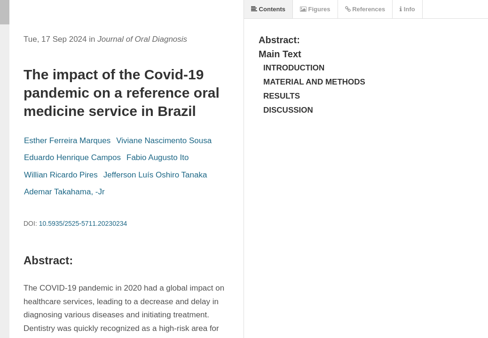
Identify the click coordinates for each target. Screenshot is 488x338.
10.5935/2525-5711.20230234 (83, 223)
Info (407, 9)
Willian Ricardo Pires (61, 174)
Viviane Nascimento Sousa (164, 140)
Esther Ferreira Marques (67, 140)
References (365, 9)
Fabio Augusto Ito (157, 157)
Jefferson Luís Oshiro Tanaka (155, 174)
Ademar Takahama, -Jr (64, 191)
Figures (315, 9)
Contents (268, 9)
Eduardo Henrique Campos (72, 157)
